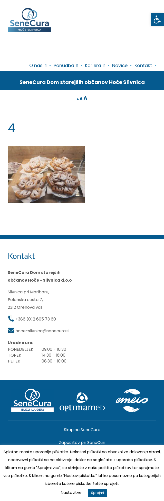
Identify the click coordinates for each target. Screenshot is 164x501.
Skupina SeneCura (82, 430)
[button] (157, 19)
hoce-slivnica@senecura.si (42, 331)
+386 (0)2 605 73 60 (35, 319)
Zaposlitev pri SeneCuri (82, 442)
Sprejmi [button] (97, 492)
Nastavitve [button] (71, 492)
